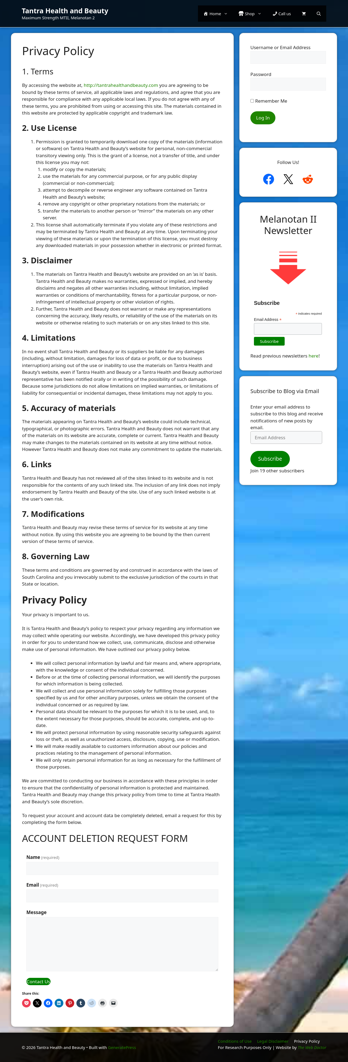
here (313, 356)
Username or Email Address (280, 47)
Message (36, 912)
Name (42, 857)
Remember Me (268, 101)
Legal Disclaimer (273, 1041)
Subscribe (270, 458)
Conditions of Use (234, 1041)
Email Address (268, 319)
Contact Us (38, 981)
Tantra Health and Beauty (65, 10)
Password (260, 74)
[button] (318, 13)
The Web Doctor (312, 1047)
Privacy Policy (307, 1041)
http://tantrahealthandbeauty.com (121, 85)
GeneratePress (122, 1047)
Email (42, 885)
